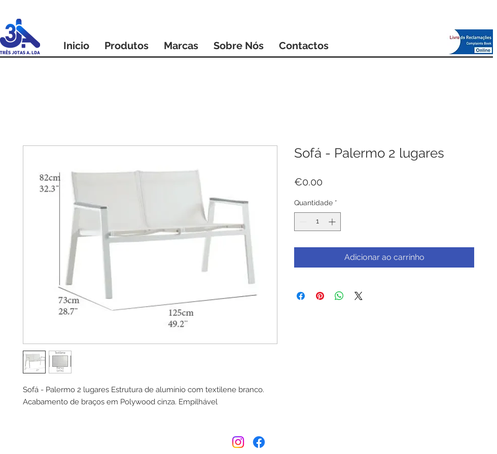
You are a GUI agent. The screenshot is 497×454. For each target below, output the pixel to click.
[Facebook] (259, 442)
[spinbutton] (317, 222)
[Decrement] (302, 222)
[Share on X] (358, 296)
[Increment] (333, 222)
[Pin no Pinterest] (320, 296)
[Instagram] (238, 442)
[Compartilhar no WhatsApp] (339, 296)
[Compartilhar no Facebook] (301, 296)
